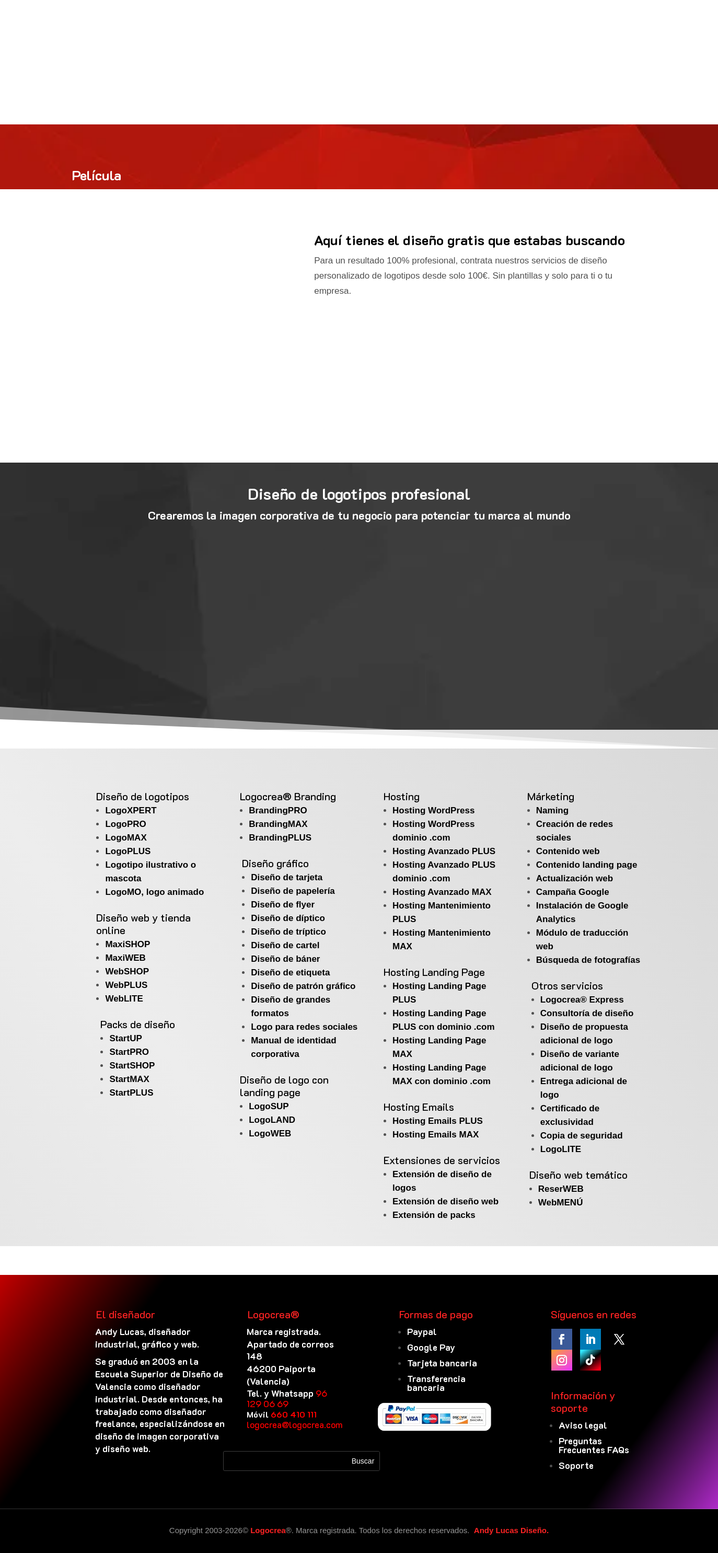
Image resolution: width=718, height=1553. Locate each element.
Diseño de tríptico (288, 932)
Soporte (576, 1465)
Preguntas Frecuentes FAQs (594, 1445)
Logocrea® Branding (288, 796)
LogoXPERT (130, 810)
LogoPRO (125, 824)
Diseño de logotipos (142, 796)
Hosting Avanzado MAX (442, 892)
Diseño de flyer (283, 905)
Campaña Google (572, 892)
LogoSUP (269, 1106)
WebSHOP (127, 971)
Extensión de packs (434, 1215)
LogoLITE (560, 1149)
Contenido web (568, 851)
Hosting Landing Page (434, 972)
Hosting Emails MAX (435, 1135)
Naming (552, 810)
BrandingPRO (278, 810)
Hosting (402, 796)
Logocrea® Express (582, 1000)
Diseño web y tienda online (143, 924)
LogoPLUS (127, 851)
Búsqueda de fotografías (588, 960)
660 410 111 (294, 1414)
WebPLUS (126, 985)
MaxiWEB (125, 958)
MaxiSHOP (127, 944)
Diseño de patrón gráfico (303, 986)
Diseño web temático (578, 1174)
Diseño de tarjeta (286, 877)
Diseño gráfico (275, 863)
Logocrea (268, 1530)
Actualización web (574, 878)
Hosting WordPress (433, 810)
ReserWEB (561, 1189)
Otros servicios (567, 985)
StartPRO (129, 1052)
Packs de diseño (137, 1024)
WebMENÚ (560, 1202)
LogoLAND (272, 1120)
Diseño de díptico (288, 918)
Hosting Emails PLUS (437, 1121)
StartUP (125, 1038)
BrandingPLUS (280, 838)
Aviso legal (583, 1425)
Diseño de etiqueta (290, 972)
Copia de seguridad (581, 1136)
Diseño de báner (285, 959)
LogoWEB (270, 1133)
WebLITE (124, 999)
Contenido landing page (587, 865)
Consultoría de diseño (587, 1013)
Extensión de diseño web (445, 1201)
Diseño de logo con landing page (284, 1086)
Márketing (550, 796)
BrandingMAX (278, 824)
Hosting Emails (419, 1106)
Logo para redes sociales (304, 1027)
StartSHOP (132, 1066)
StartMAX (129, 1079)
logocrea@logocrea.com (295, 1424)
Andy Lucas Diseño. (511, 1530)
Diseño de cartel (285, 945)
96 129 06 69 (287, 1398)
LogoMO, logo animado (154, 892)
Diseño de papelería (293, 891)
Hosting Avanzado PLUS (443, 851)
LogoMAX (125, 838)
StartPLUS (131, 1093)
